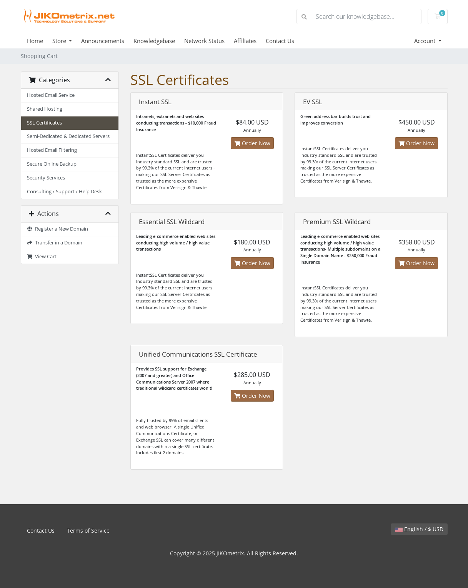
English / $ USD (419, 529)
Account (425, 41)
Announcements (102, 41)
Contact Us (280, 41)
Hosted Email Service (51, 95)
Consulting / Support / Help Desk (64, 191)
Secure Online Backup (52, 164)
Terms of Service (88, 530)
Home (35, 41)
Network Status (204, 41)
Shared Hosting (44, 109)
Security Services (46, 177)
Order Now (252, 143)
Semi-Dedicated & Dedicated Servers (68, 136)
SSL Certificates (44, 123)
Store (60, 41)
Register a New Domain (57, 229)
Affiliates (245, 41)
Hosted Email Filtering (52, 150)
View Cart (42, 256)
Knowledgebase (154, 41)
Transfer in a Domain (55, 242)
